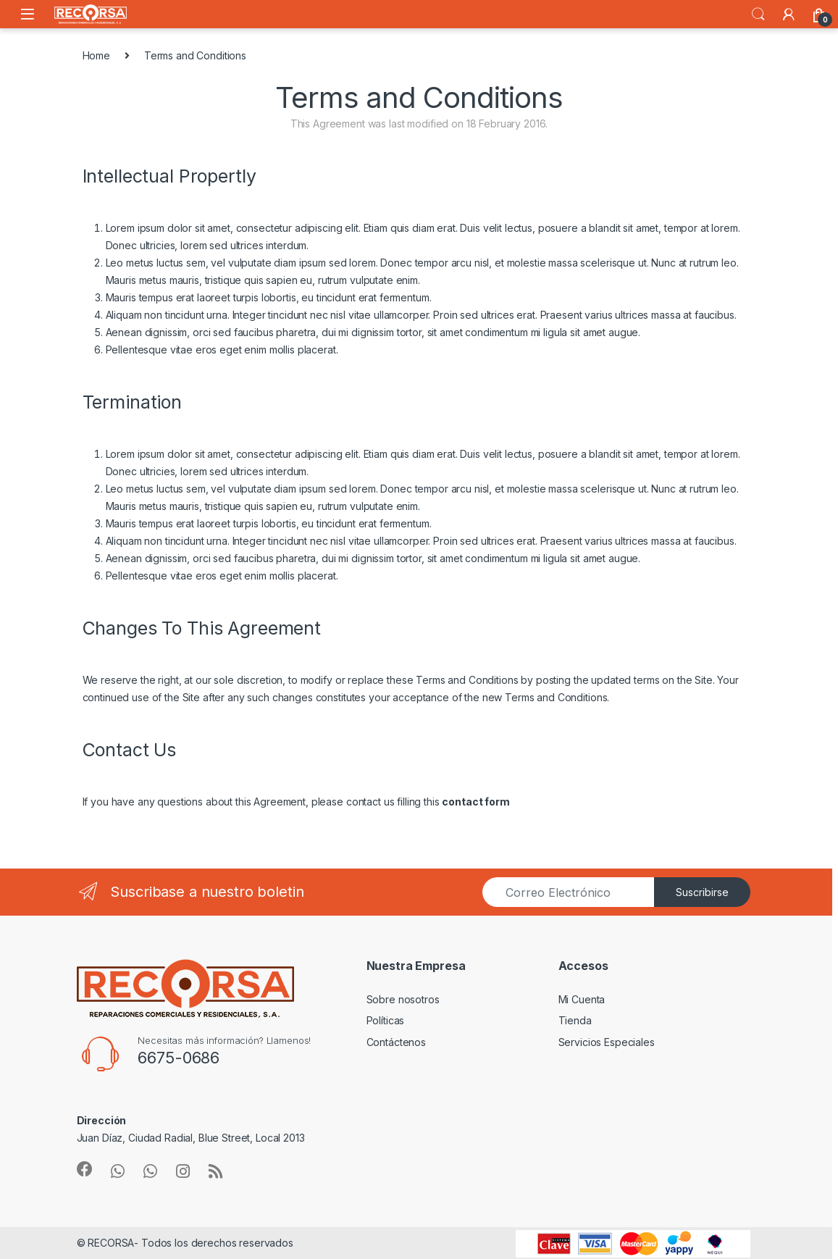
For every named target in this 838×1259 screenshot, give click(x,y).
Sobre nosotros (403, 999)
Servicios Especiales (606, 1042)
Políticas (385, 1020)
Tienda (575, 1020)
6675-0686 (178, 1057)
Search (758, 14)
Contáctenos (396, 1042)
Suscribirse (702, 892)
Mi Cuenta (582, 999)
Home (96, 55)
